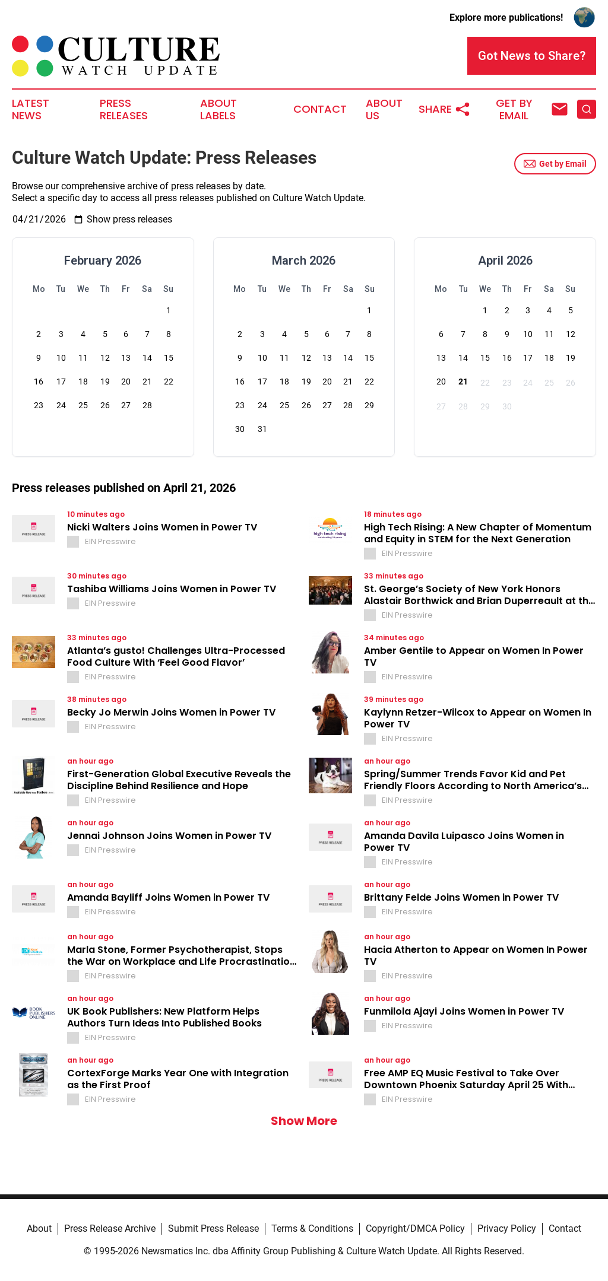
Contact (320, 109)
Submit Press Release (213, 1228)
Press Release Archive (110, 1228)
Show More (304, 1120)
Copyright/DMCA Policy (415, 1228)
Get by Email (555, 164)
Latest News (30, 110)
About (39, 1228)
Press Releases (124, 110)
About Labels (218, 110)
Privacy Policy (506, 1228)
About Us (384, 110)
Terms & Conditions (312, 1228)
